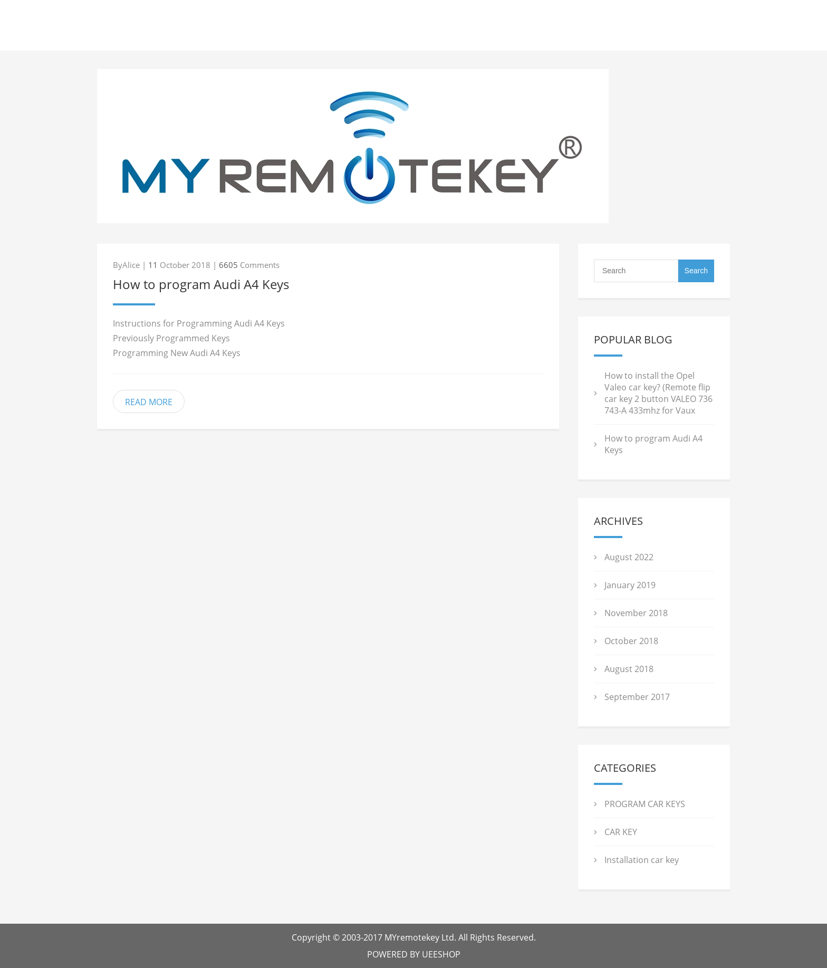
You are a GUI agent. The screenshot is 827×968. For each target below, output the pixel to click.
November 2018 (636, 613)
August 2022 (628, 557)
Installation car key (641, 860)
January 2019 (630, 585)
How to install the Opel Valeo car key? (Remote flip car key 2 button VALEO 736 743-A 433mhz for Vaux (658, 393)
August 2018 (628, 669)
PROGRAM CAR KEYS (644, 804)
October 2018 (631, 641)
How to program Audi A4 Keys (201, 284)
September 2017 (637, 697)
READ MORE (148, 402)
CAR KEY (620, 832)
